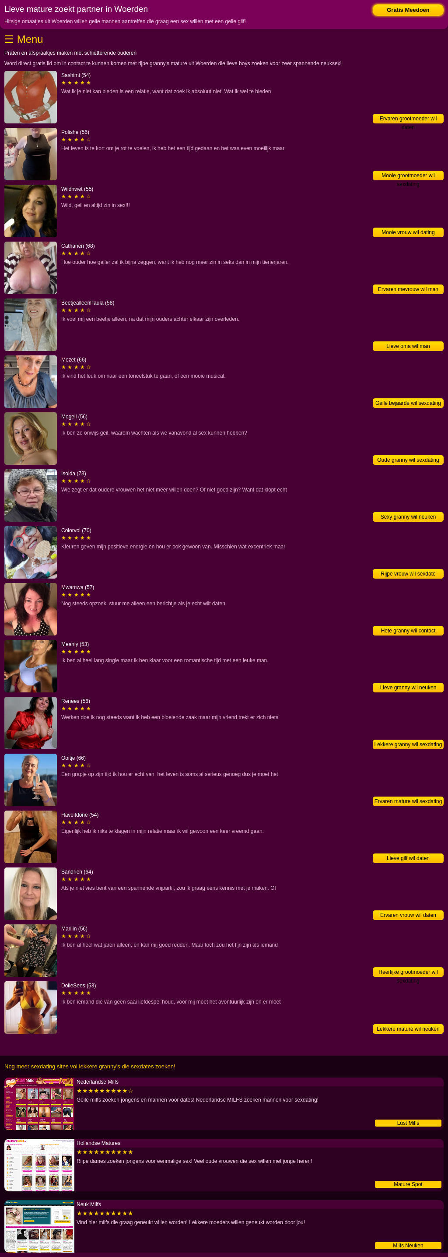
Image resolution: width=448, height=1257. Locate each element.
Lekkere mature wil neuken (408, 1029)
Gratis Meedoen (408, 10)
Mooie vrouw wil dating (408, 232)
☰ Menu (23, 39)
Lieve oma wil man (408, 346)
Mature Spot (408, 1184)
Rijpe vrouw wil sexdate (408, 574)
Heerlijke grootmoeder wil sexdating (408, 973)
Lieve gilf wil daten (408, 858)
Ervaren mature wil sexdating (408, 801)
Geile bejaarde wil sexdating (408, 403)
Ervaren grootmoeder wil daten (408, 119)
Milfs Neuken (408, 1246)
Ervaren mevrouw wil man (408, 289)
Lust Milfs (408, 1123)
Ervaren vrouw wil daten (408, 915)
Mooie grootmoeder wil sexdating (408, 176)
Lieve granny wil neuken (408, 688)
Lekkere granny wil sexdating (408, 744)
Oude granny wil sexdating (408, 460)
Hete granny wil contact (408, 631)
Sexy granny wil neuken (408, 517)
